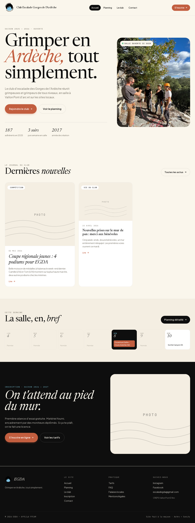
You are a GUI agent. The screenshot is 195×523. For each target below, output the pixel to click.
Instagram (158, 483)
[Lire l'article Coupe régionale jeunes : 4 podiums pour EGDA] (40, 234)
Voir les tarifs (52, 437)
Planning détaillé (175, 319)
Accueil (95, 7)
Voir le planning (52, 108)
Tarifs (111, 483)
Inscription (69, 496)
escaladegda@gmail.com (166, 492)
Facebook (158, 487)
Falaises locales (116, 492)
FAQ (111, 487)
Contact (133, 7)
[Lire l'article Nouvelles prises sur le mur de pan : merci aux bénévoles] (105, 234)
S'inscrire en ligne (21, 437)
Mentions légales (117, 496)
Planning (107, 7)
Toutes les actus (176, 172)
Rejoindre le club (20, 108)
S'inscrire (181, 7)
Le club (120, 7)
